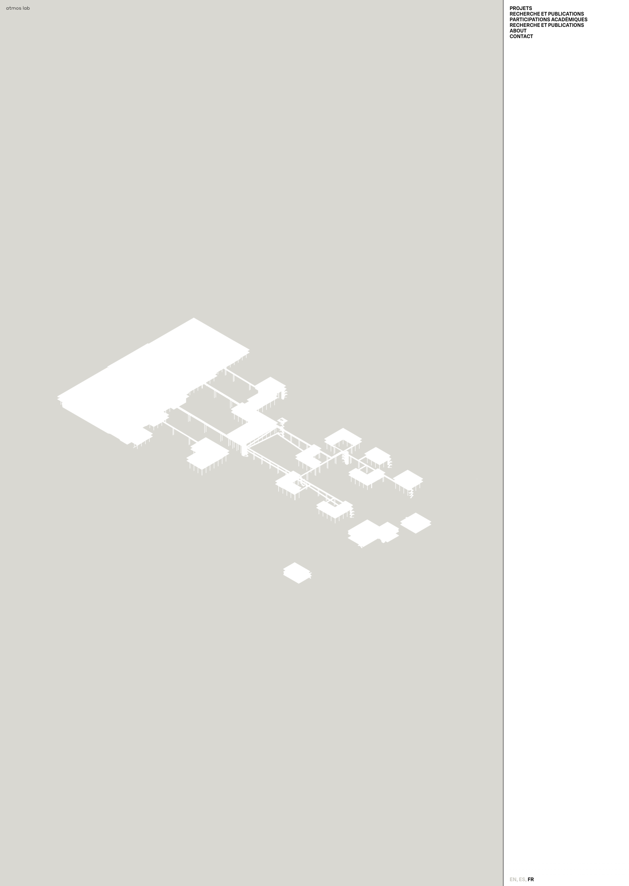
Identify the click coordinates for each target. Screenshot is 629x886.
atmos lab (18, 8)
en (512, 879)
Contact (521, 36)
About (517, 31)
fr (531, 879)
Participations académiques (548, 19)
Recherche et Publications (546, 14)
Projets (520, 8)
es (522, 879)
